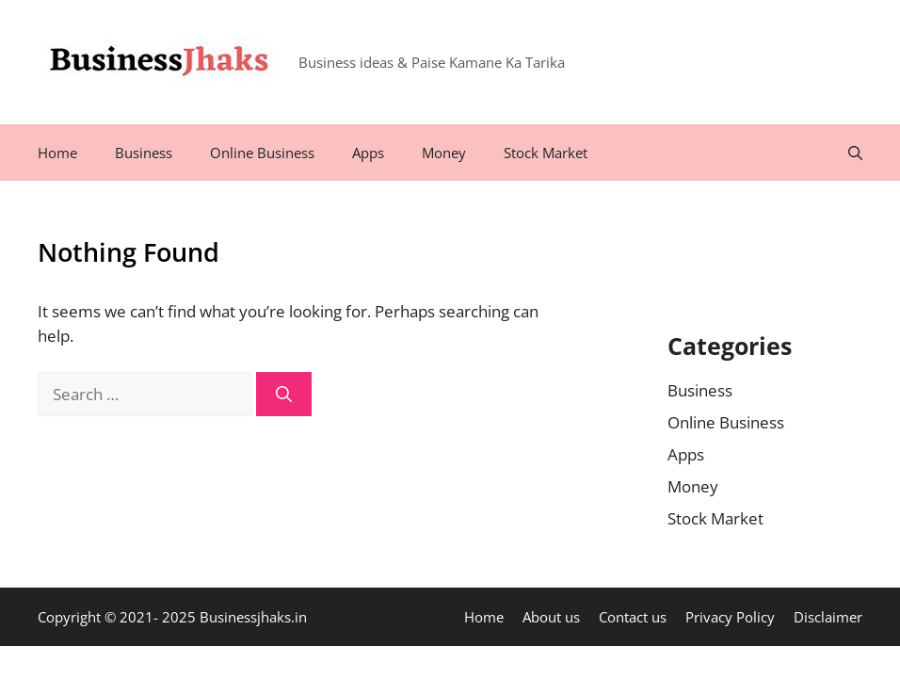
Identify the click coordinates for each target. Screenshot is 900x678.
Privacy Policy (730, 616)
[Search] (284, 394)
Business (143, 152)
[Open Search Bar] (855, 152)
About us (551, 616)
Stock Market (545, 152)
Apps (368, 152)
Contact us (633, 616)
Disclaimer (828, 616)
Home (57, 152)
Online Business (262, 152)
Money (444, 152)
